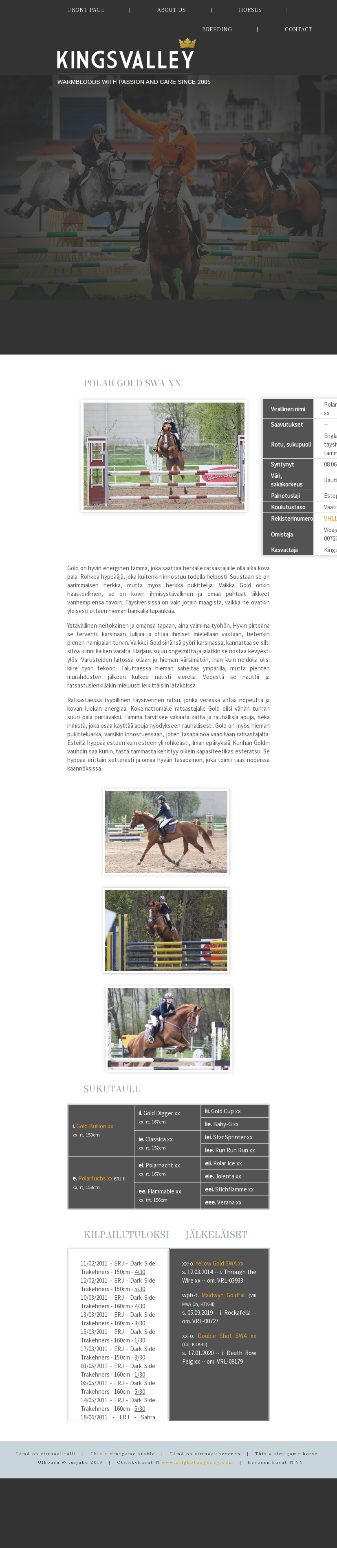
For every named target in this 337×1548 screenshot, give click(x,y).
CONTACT (299, 29)
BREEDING (217, 29)
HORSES (250, 10)
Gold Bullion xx (94, 1126)
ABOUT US (171, 10)
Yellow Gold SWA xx (220, 1263)
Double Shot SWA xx (227, 1336)
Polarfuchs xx (95, 1178)
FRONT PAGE (86, 10)
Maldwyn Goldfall (223, 1295)
